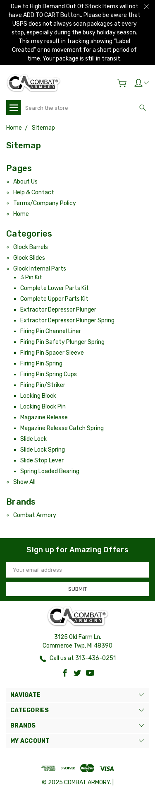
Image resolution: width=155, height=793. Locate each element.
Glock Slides (29, 257)
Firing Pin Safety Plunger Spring (62, 342)
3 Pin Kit (31, 277)
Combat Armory (34, 515)
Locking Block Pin (43, 406)
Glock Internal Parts (39, 268)
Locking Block (38, 395)
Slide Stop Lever (42, 460)
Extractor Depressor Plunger (58, 309)
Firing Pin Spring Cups (48, 374)
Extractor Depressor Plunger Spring (67, 320)
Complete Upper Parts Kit (54, 298)
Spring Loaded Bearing (49, 471)
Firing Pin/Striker (42, 385)
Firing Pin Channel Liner (50, 331)
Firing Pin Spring (41, 363)
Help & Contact (33, 192)
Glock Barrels (30, 247)
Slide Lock (33, 438)
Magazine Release (44, 417)
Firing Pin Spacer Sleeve (52, 352)
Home (21, 214)
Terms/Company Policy (44, 203)
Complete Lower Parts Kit (54, 288)
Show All (24, 482)
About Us (25, 181)
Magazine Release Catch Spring (62, 428)
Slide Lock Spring (42, 449)
